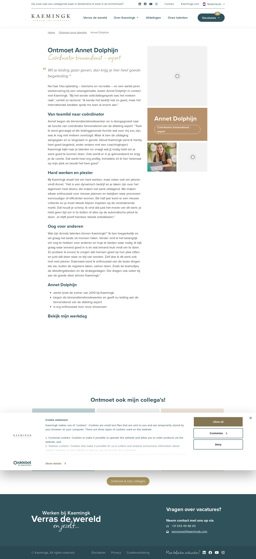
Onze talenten (178, 17)
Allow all (218, 510)
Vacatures (213, 16)
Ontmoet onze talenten (73, 32)
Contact (169, 4)
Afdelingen (153, 17)
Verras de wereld (95, 17)
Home (51, 32)
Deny (218, 533)
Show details (53, 552)
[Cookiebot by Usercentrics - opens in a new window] (22, 552)
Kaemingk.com (190, 4)
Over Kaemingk (124, 17)
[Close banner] (250, 507)
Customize (218, 521)
